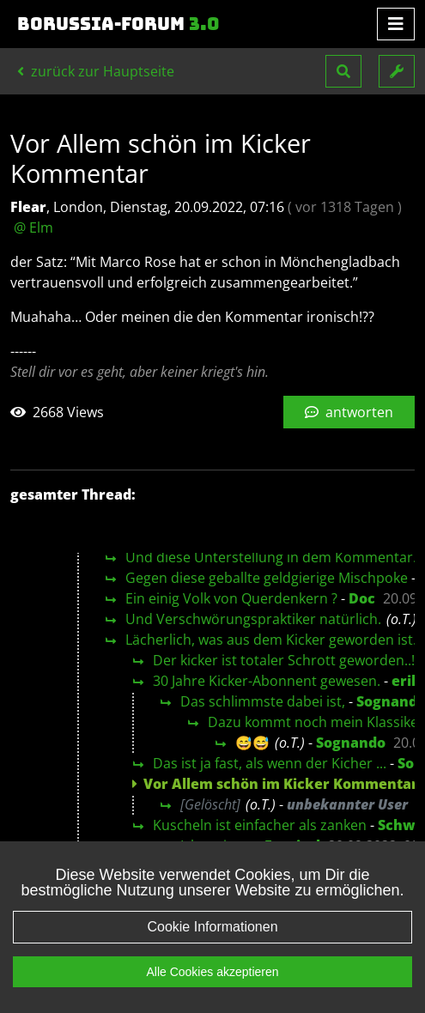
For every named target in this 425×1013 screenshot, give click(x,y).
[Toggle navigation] (396, 24)
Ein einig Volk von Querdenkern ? (231, 598)
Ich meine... (217, 845)
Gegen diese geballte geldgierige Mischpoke (266, 577)
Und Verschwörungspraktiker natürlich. (253, 619)
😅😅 (252, 742)
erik (406, 680)
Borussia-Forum (118, 24)
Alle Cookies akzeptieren (212, 989)
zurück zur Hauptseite (95, 71)
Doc (362, 598)
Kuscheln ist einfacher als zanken (259, 825)
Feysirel (292, 845)
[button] (343, 71)
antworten (349, 412)
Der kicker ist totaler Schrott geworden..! (283, 660)
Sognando (351, 742)
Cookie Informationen (212, 944)
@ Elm (33, 227)
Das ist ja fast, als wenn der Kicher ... (269, 763)
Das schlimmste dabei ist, (263, 701)
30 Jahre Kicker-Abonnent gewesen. (266, 680)
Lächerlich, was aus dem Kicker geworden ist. (271, 639)
